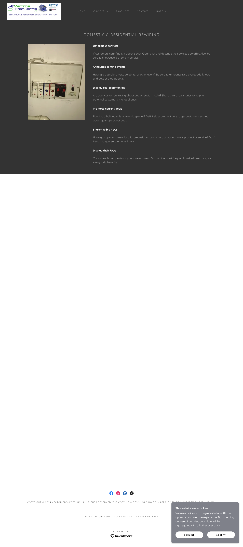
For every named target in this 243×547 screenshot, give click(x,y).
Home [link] (81, 11)
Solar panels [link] (123, 516)
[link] (34, 11)
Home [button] (88, 516)
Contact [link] (143, 11)
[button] (99, 11)
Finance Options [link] (147, 516)
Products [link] (122, 11)
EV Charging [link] (103, 516)
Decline (189, 535)
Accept (221, 535)
